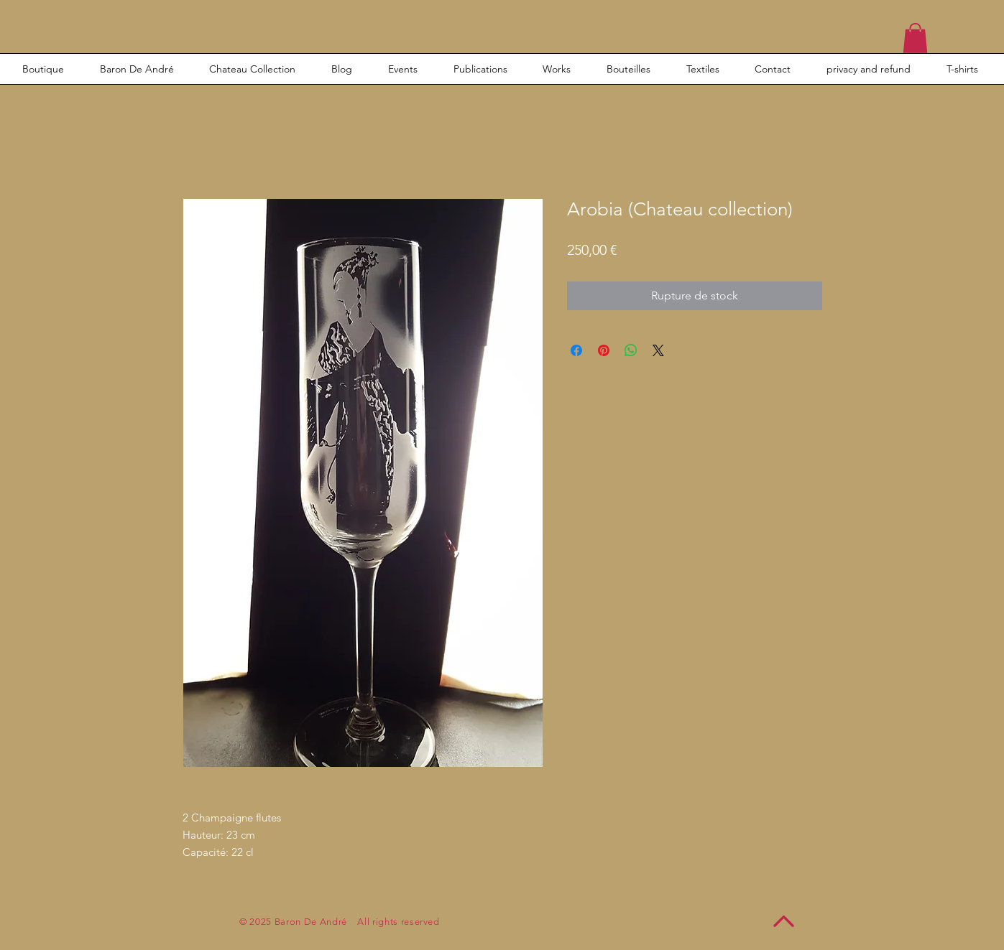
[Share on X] (658, 350)
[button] (915, 38)
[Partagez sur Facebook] (576, 350)
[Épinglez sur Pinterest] (603, 350)
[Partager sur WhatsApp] (631, 350)
